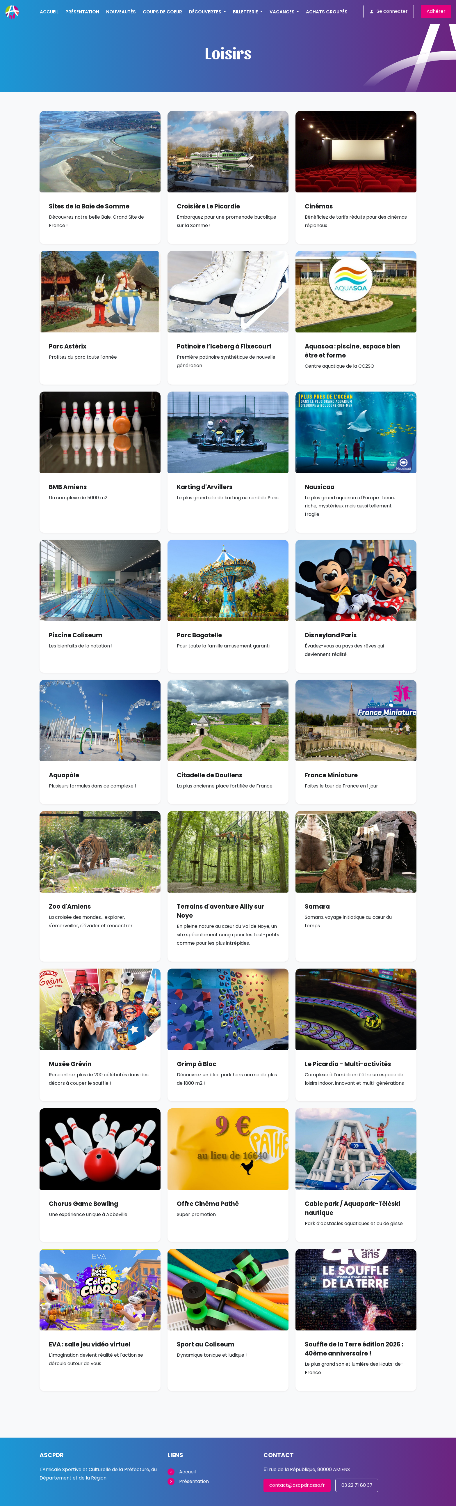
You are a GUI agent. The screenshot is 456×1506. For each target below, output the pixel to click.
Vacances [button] (283, 12)
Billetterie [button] (246, 12)
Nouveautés (121, 12)
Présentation (82, 12)
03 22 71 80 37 (357, 1485)
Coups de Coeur (162, 12)
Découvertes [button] (205, 12)
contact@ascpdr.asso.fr (297, 1485)
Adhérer (436, 11)
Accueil (49, 12)
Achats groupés (327, 12)
